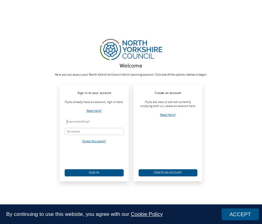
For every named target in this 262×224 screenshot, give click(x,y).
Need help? (94, 111)
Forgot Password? (94, 141)
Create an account (168, 172)
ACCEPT (240, 214)
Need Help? (168, 115)
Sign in (94, 172)
